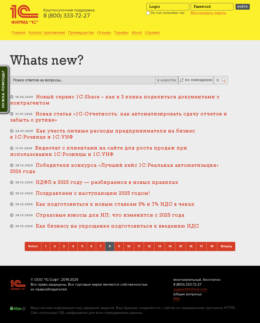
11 (139, 246)
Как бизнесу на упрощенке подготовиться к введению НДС (117, 226)
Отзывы (104, 32)
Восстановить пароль (208, 12)
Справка (152, 32)
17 (201, 246)
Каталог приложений (47, 32)
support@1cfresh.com (190, 289)
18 (211, 246)
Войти (243, 6)
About (137, 32)
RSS (176, 299)
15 (180, 246)
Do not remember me (165, 13)
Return (33, 246)
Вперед (226, 246)
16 (190, 246)
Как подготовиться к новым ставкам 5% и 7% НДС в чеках (115, 204)
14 (170, 246)
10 (128, 246)
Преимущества (81, 32)
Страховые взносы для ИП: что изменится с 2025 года (110, 215)
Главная (18, 32)
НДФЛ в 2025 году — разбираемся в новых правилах (107, 182)
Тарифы (121, 32)
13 (159, 246)
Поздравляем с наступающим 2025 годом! (93, 193)
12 (149, 246)
